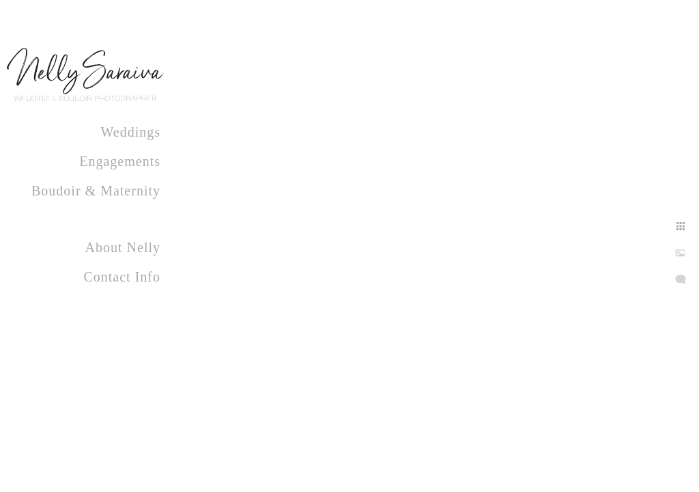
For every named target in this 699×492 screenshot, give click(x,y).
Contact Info (121, 276)
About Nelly (122, 247)
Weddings (131, 131)
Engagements (119, 161)
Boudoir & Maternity (95, 190)
